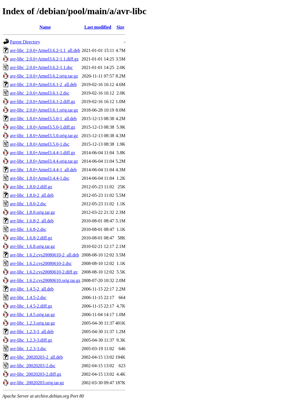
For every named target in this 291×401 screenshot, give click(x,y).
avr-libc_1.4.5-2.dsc (28, 297)
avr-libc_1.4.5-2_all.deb (32, 289)
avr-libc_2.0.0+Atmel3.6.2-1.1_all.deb (45, 50)
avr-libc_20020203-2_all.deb (36, 357)
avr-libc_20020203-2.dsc (32, 365)
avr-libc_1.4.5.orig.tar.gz (32, 314)
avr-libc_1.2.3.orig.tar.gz (32, 323)
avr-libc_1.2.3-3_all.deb (32, 331)
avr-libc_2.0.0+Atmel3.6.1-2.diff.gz (42, 101)
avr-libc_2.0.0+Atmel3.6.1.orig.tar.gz (44, 110)
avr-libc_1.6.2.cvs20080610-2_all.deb (44, 254)
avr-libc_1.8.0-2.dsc (28, 203)
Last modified (97, 27)
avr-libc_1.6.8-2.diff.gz (31, 237)
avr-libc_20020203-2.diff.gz (35, 374)
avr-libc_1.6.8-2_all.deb (32, 220)
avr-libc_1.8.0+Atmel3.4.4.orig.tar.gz (44, 161)
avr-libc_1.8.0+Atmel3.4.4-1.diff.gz (42, 152)
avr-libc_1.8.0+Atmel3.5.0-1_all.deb (43, 118)
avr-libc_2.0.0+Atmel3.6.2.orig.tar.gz (44, 76)
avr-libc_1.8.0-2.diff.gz (31, 186)
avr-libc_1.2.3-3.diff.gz (31, 340)
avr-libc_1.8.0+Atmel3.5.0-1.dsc (39, 144)
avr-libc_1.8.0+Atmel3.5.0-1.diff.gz (42, 127)
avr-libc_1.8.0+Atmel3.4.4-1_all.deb (43, 169)
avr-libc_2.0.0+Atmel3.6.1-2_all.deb (43, 84)
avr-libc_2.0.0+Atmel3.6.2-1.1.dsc (41, 67)
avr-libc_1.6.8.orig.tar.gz (32, 246)
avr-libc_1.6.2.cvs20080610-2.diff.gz (44, 272)
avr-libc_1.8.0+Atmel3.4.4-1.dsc (39, 178)
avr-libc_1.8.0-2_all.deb (32, 195)
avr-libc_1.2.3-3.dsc (28, 348)
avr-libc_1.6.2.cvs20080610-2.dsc (41, 263)
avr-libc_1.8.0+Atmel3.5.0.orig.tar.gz (44, 135)
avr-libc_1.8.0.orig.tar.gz (32, 212)
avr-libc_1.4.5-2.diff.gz (31, 306)
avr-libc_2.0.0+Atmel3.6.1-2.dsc (39, 93)
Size (120, 27)
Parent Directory (25, 41)
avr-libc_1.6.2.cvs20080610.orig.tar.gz (45, 280)
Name (45, 27)
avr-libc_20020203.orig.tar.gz (37, 382)
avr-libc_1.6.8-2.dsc (28, 229)
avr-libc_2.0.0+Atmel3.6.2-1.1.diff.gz (44, 59)
